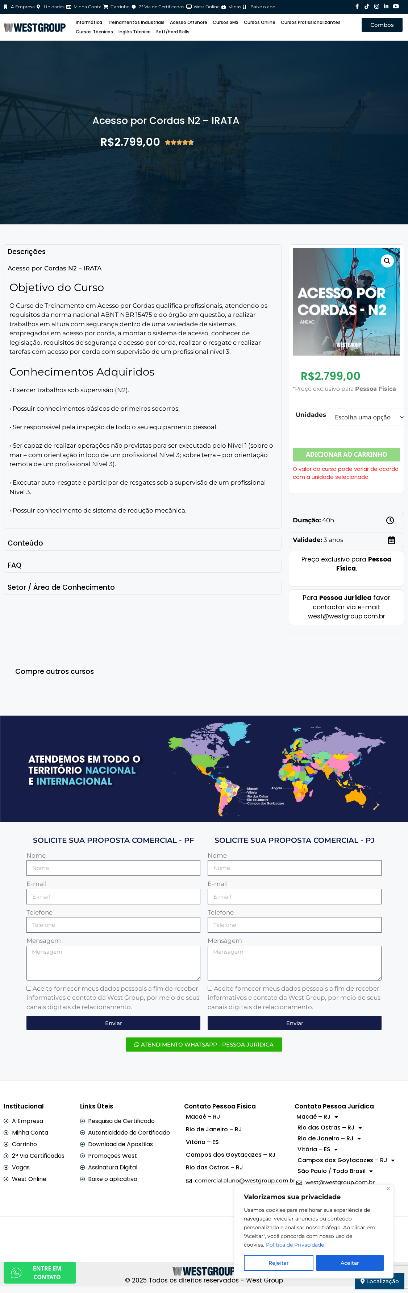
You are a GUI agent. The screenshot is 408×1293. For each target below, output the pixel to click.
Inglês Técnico (134, 32)
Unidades (311, 414)
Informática (89, 22)
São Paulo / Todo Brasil (335, 1171)
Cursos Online (259, 22)
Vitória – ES (202, 1142)
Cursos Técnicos (94, 32)
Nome (36, 855)
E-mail (36, 883)
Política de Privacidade (295, 1245)
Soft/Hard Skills (173, 32)
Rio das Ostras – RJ (214, 1167)
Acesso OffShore (188, 22)
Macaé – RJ (203, 1116)
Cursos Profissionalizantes (311, 22)
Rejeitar (278, 1263)
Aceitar (350, 1263)
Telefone (39, 912)
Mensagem (43, 940)
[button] (387, 261)
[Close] (388, 1188)
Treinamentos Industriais (136, 22)
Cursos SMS (225, 22)
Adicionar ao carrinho (346, 454)
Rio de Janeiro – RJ (214, 1129)
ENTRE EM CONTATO (36, 1273)
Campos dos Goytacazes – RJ (231, 1155)
